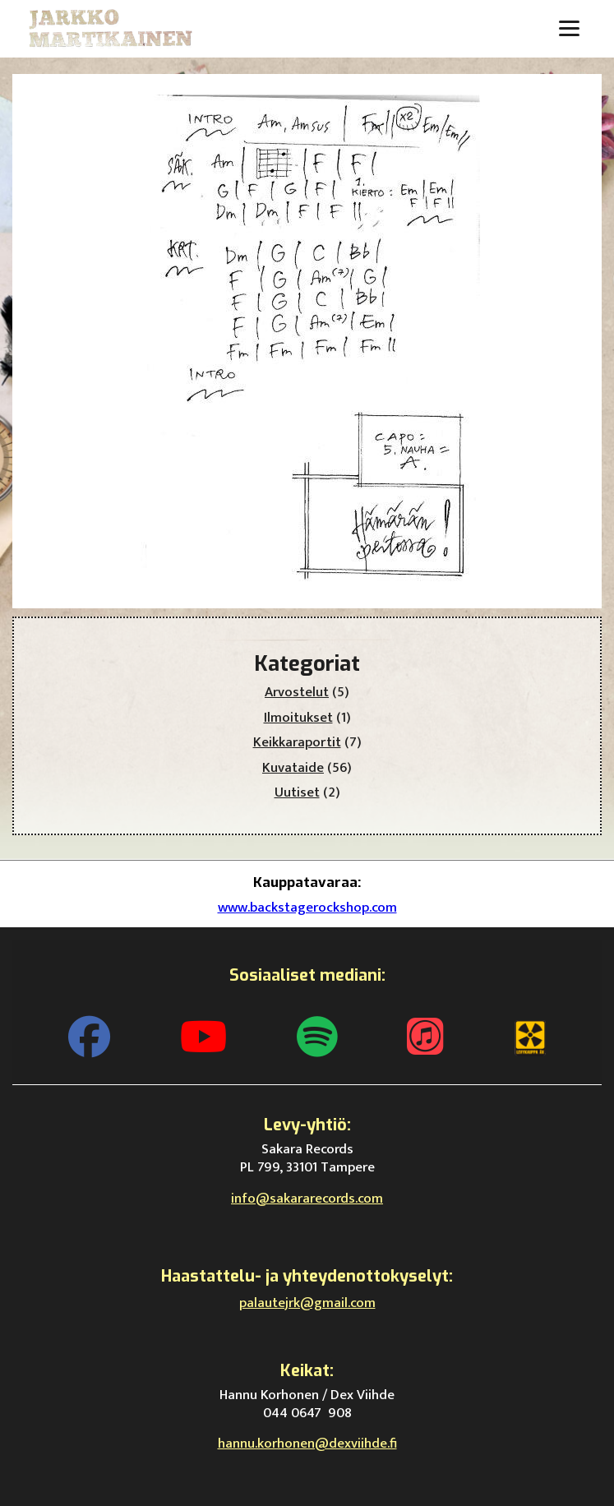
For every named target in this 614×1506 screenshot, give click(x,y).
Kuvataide (293, 767)
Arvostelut (297, 692)
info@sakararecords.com (307, 1198)
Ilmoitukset (298, 717)
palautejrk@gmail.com (307, 1302)
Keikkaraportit (297, 742)
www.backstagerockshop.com (307, 907)
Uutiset (297, 792)
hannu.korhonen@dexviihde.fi (307, 1443)
